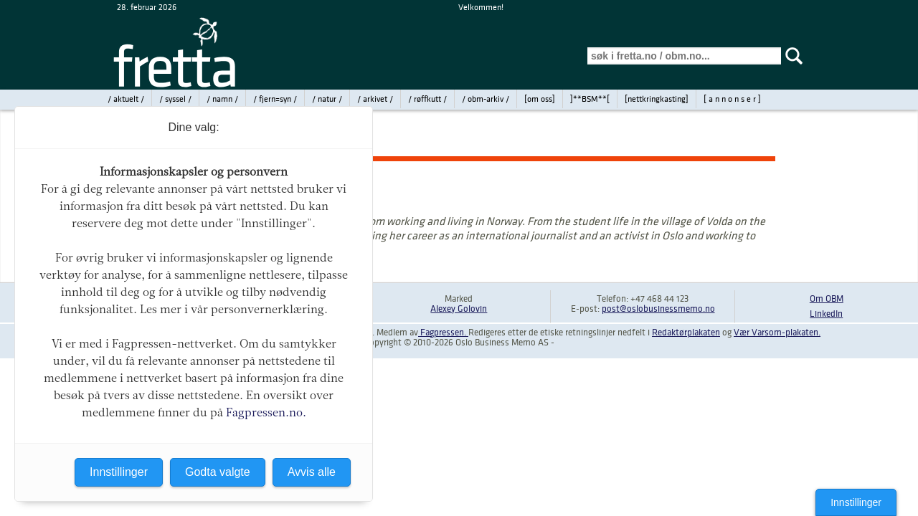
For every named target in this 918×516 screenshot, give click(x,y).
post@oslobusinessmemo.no (658, 309)
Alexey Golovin (458, 309)
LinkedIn (826, 314)
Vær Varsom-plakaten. (777, 333)
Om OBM (826, 299)
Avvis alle (312, 472)
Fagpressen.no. (266, 412)
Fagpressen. (443, 333)
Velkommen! (480, 7)
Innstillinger (856, 502)
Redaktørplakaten (686, 333)
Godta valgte (217, 472)
